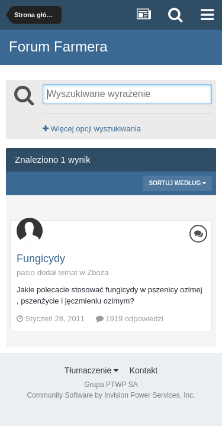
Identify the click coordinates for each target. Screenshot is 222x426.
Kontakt (143, 370)
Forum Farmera (58, 46)
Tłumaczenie (91, 370)
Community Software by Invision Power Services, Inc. (111, 395)
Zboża (97, 272)
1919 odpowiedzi (129, 318)
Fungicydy (41, 258)
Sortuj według (177, 183)
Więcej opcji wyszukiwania (92, 128)
